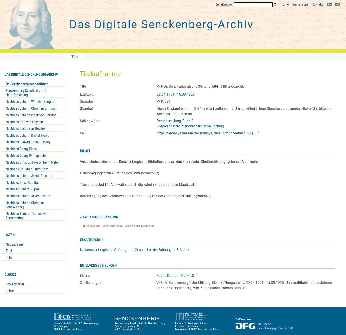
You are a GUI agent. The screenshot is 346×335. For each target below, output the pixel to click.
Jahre (10, 291)
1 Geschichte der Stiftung (151, 250)
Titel (9, 251)
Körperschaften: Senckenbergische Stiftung (190, 126)
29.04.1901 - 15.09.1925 (176, 94)
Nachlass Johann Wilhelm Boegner (30, 102)
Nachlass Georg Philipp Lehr (26, 156)
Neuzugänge (15, 244)
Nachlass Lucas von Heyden (26, 129)
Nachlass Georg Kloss (21, 149)
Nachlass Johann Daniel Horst (27, 135)
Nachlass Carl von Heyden (24, 122)
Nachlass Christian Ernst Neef (27, 169)
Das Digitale (162, 24)
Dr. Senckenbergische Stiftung (27, 84)
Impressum (300, 4)
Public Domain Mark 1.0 (175, 276)
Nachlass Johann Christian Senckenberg (25, 205)
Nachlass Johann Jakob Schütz (28, 196)
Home (284, 4)
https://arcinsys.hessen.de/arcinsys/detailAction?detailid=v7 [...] (207, 133)
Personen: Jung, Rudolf (175, 121)
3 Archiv (183, 250)
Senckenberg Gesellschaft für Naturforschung (26, 93)
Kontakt (317, 4)
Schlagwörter (15, 284)
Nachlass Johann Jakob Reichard (29, 176)
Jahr (9, 258)
